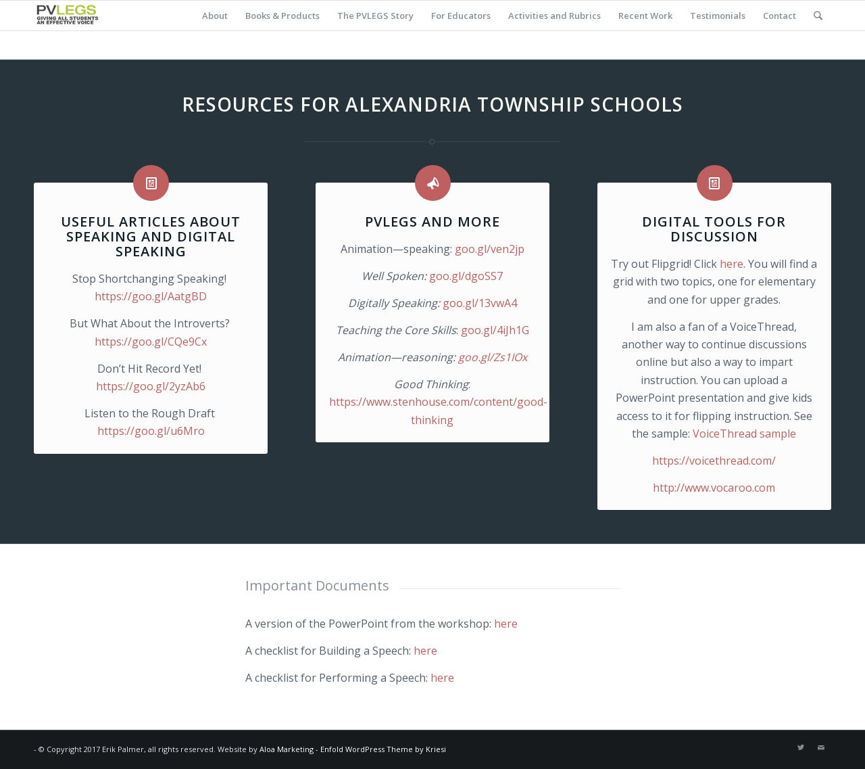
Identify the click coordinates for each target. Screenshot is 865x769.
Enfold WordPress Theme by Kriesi (383, 749)
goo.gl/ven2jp (489, 248)
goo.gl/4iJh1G (495, 330)
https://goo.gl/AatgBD (151, 296)
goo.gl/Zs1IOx (492, 357)
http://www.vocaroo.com (714, 487)
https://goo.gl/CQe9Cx (151, 341)
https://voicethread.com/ (714, 460)
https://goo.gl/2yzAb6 (150, 386)
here (731, 263)
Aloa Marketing (287, 749)
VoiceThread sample (744, 433)
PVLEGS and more (432, 221)
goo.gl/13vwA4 (480, 303)
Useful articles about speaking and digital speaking (151, 236)
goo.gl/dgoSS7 (466, 276)
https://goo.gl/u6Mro (151, 430)
